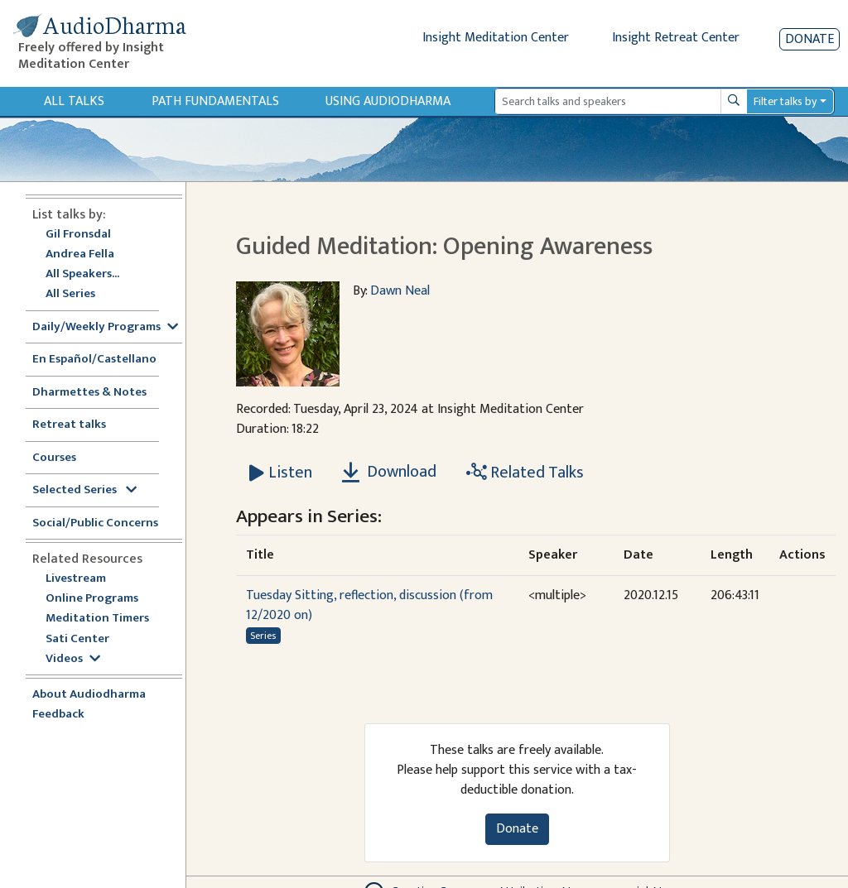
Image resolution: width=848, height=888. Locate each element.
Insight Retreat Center (676, 37)
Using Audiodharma (387, 101)
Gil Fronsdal (78, 234)
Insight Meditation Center (495, 37)
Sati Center (77, 639)
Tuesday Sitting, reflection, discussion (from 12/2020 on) (369, 605)
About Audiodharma (89, 694)
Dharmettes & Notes (89, 392)
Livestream (76, 578)
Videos (73, 659)
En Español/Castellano (94, 359)
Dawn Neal (400, 291)
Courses (54, 458)
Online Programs (92, 598)
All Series (70, 294)
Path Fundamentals (215, 101)
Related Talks (525, 472)
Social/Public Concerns (95, 523)
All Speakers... (82, 274)
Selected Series (84, 490)
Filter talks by (785, 101)
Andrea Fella (80, 254)
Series (263, 635)
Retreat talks (69, 424)
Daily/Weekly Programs (105, 327)
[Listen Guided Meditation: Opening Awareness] (280, 473)
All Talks (74, 101)
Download (389, 472)
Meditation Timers (97, 618)
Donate (809, 39)
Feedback (58, 714)
